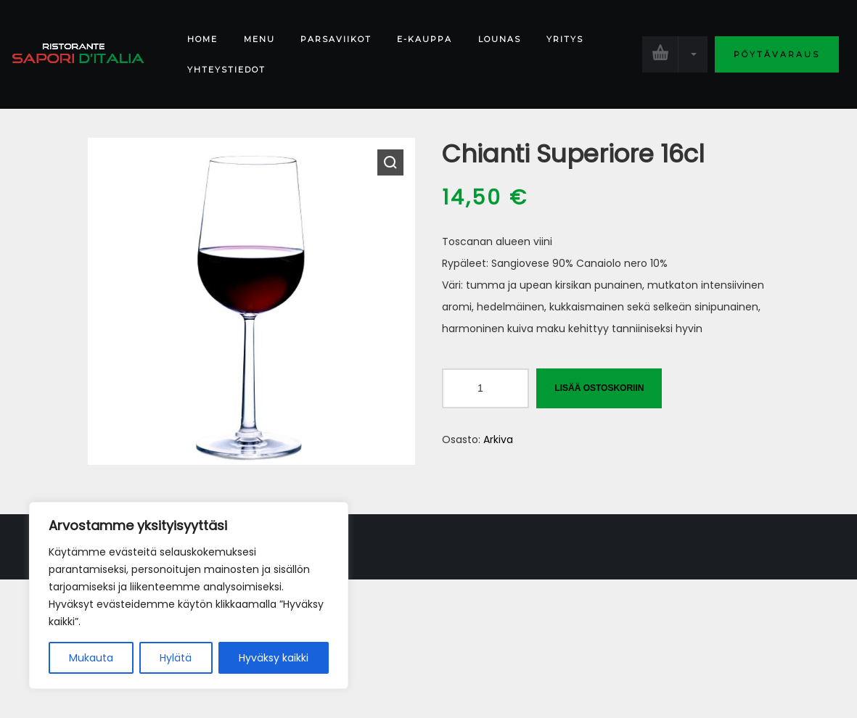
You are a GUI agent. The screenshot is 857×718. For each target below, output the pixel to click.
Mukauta (91, 658)
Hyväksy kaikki (273, 658)
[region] (188, 595)
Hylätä (176, 658)
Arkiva (498, 439)
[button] (390, 162)
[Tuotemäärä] (485, 388)
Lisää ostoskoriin (599, 388)
